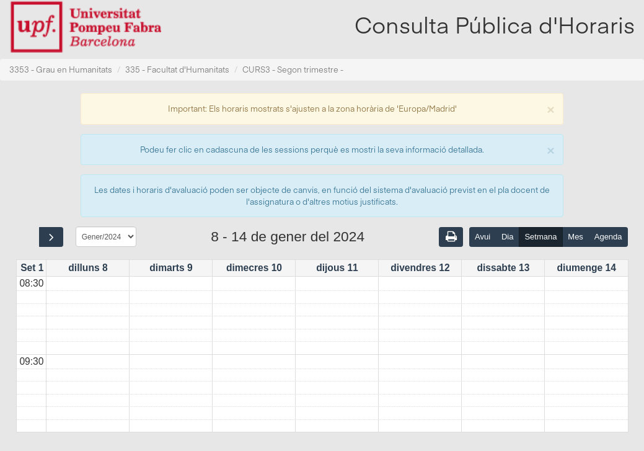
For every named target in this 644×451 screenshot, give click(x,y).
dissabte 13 (503, 267)
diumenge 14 (586, 267)
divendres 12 (419, 267)
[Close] (550, 108)
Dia (507, 236)
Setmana (540, 236)
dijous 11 (337, 267)
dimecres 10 (254, 267)
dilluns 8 (87, 267)
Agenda (608, 236)
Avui (482, 236)
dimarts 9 (170, 267)
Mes (575, 236)
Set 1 (31, 267)
